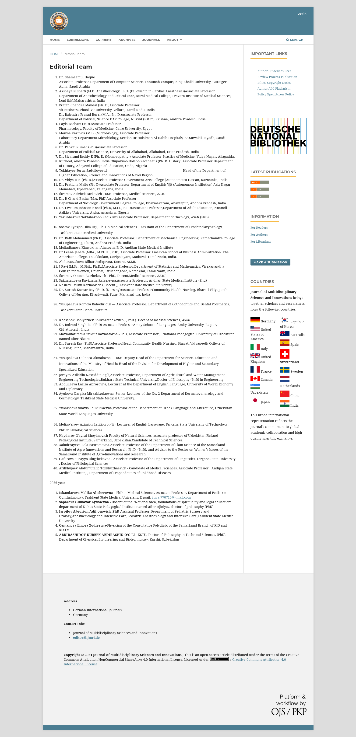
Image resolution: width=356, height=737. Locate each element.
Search (294, 40)
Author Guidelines (270, 71)
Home (55, 40)
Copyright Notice (279, 82)
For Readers (259, 227)
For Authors (259, 234)
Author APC (265, 88)
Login (302, 13)
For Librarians (260, 241)
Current (104, 40)
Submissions (78, 40)
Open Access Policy (280, 94)
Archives (127, 40)
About (173, 40)
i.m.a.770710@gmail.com (171, 497)
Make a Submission (270, 262)
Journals (151, 40)
